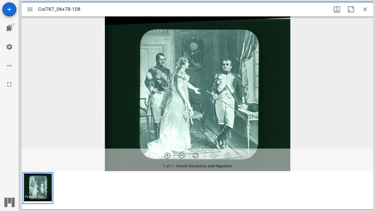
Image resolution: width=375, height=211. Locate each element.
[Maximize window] (351, 9)
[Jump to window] (9, 28)
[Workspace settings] (9, 47)
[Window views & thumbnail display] (337, 9)
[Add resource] (9, 9)
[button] (38, 188)
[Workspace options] (9, 66)
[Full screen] (9, 84)
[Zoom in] (168, 156)
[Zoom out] (182, 156)
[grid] (197, 190)
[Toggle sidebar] (30, 9)
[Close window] (365, 9)
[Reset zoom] (196, 156)
